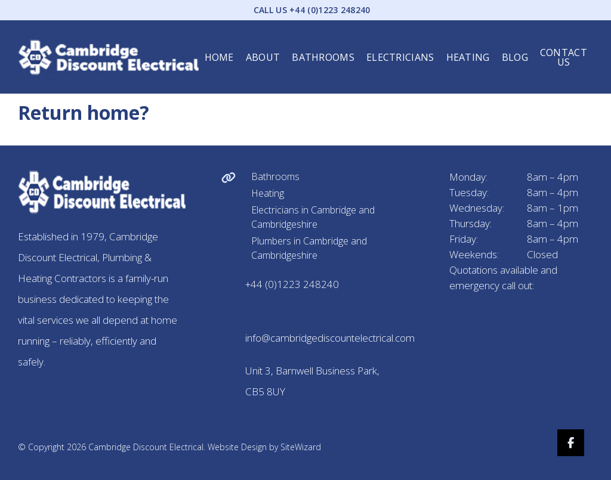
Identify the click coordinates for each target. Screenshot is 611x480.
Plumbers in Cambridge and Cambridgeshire (309, 248)
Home (219, 48)
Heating (468, 48)
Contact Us (563, 48)
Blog (515, 48)
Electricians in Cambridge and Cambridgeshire (313, 217)
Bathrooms (323, 48)
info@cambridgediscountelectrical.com (330, 338)
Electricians (400, 48)
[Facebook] (579, 442)
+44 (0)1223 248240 (292, 284)
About (263, 48)
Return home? (83, 112)
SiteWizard (300, 447)
